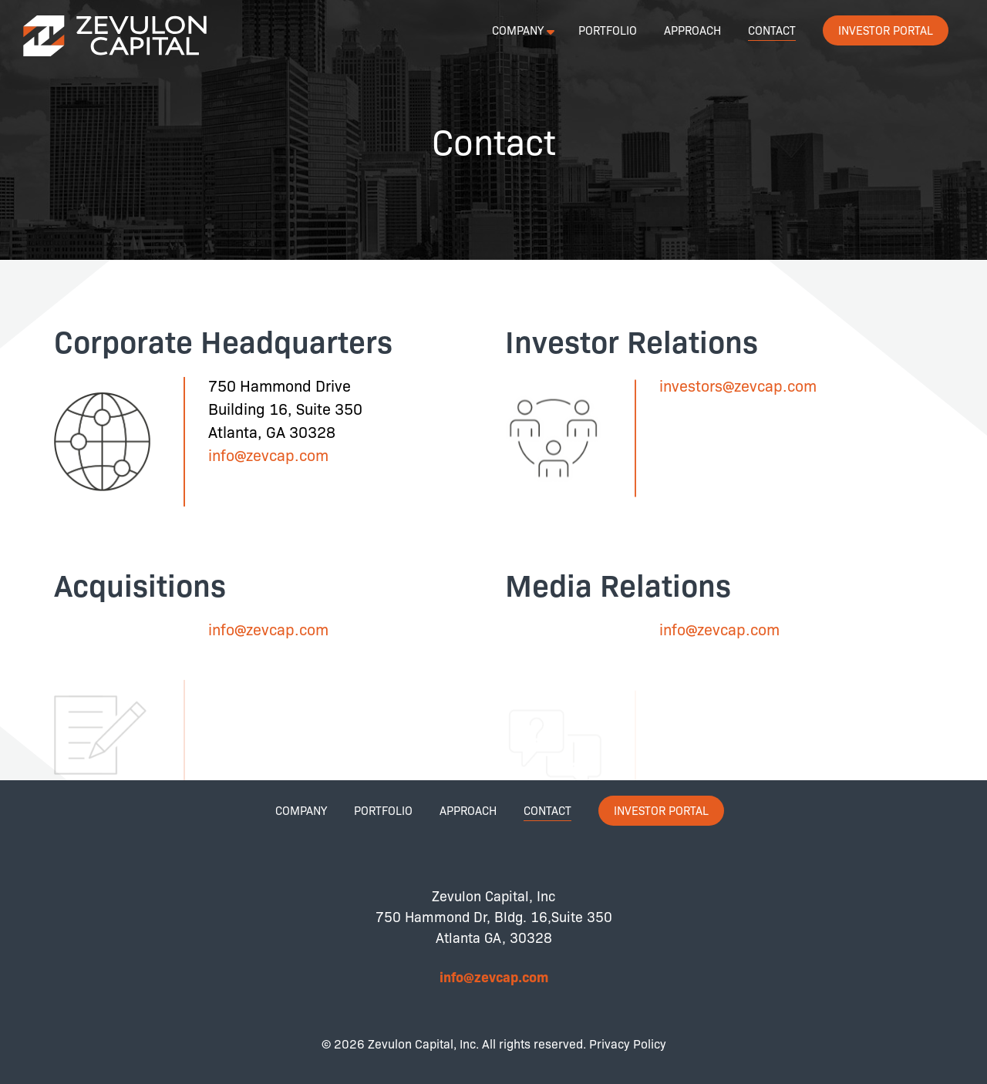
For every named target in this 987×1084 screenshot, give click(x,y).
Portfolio (607, 30)
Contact (772, 30)
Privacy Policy (627, 1043)
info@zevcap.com (268, 454)
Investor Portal (885, 30)
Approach (692, 30)
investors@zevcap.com (738, 385)
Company (518, 30)
